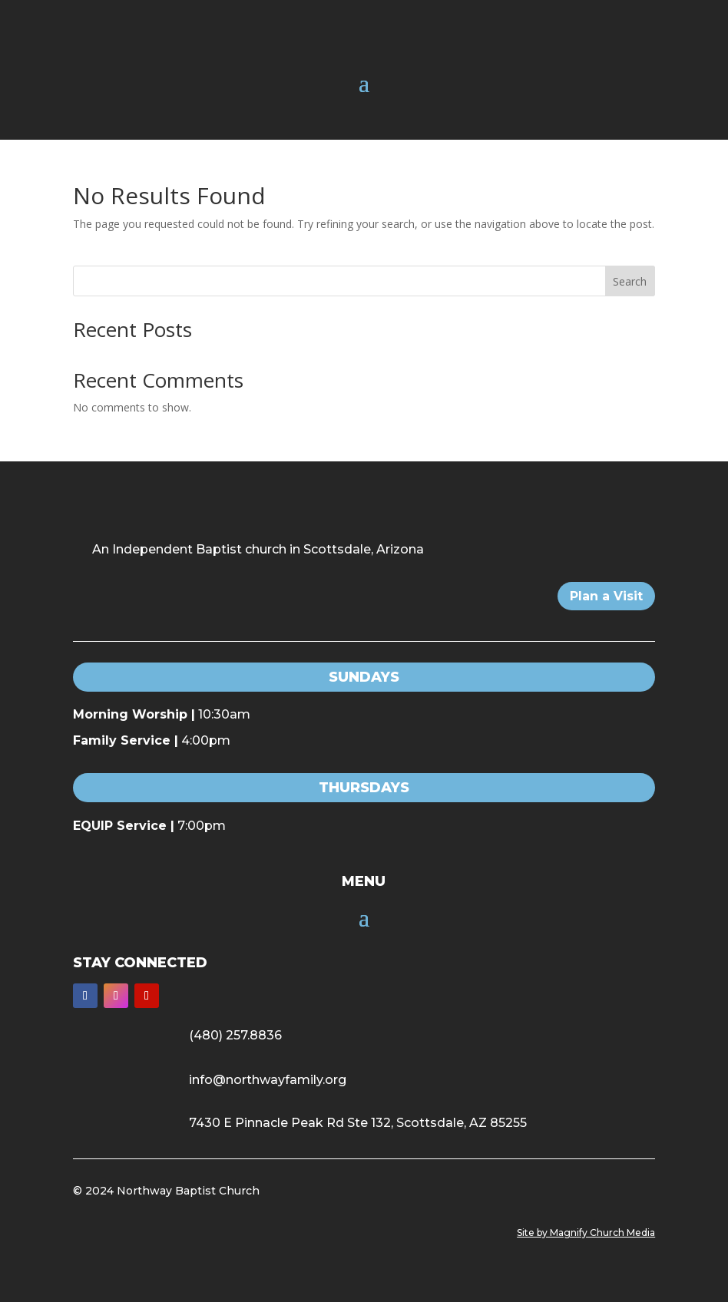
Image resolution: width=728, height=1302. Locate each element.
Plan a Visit (606, 596)
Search (630, 281)
